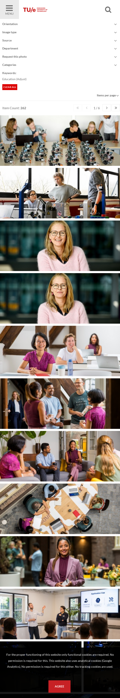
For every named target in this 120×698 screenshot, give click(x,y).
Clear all (9, 87)
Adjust (21, 79)
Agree (59, 686)
